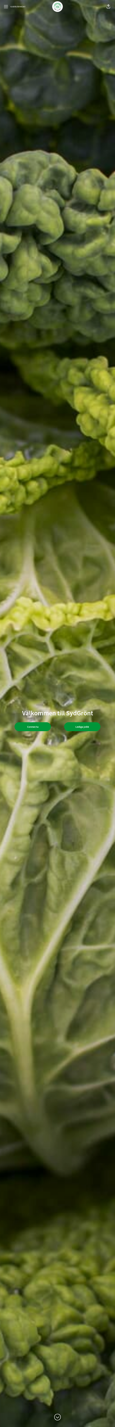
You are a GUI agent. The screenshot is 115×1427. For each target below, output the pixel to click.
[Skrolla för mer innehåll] (57, 1417)
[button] (108, 6)
